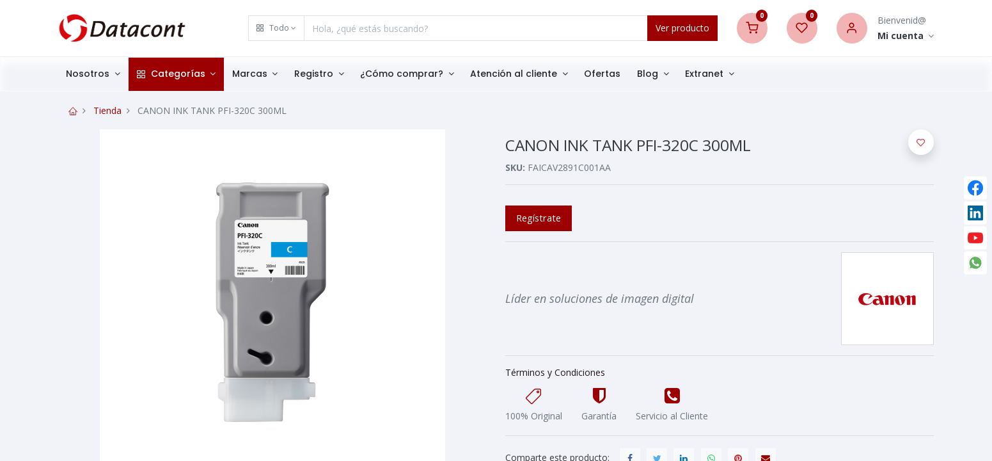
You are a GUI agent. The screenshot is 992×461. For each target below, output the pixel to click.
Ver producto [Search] (682, 28)
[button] (276, 28)
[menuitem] (602, 74)
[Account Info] (906, 36)
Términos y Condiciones (555, 372)
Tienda (107, 110)
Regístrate (538, 217)
